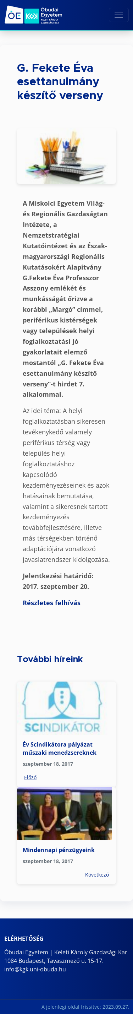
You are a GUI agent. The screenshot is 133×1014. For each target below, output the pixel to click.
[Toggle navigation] (119, 15)
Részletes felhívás (52, 602)
